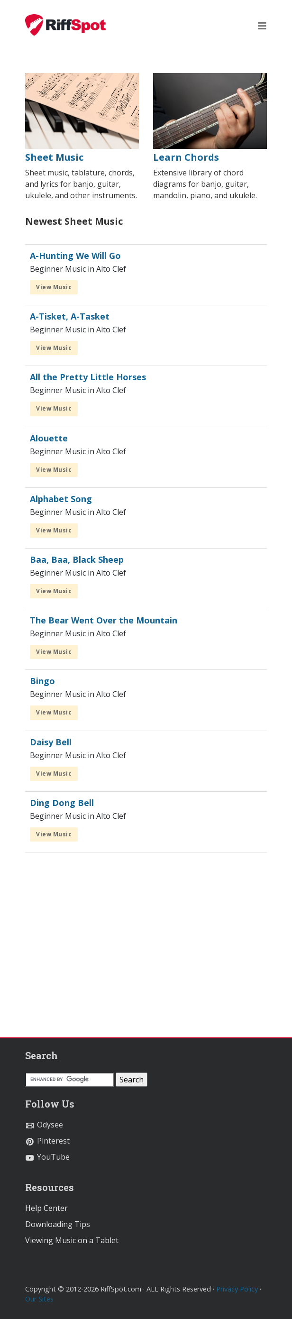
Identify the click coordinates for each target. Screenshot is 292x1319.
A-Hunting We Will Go (75, 255)
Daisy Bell (51, 742)
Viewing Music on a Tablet (72, 1240)
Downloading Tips (57, 1224)
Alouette (49, 438)
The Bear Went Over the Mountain (103, 620)
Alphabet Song (61, 498)
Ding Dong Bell (62, 802)
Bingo (42, 681)
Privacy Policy (237, 1288)
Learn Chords (186, 157)
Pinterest (47, 1141)
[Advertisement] (146, 949)
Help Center (46, 1208)
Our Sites (39, 1298)
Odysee (44, 1124)
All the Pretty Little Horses (88, 377)
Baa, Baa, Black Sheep (77, 559)
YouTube (47, 1157)
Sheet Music (54, 157)
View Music (54, 287)
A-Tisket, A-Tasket (70, 316)
